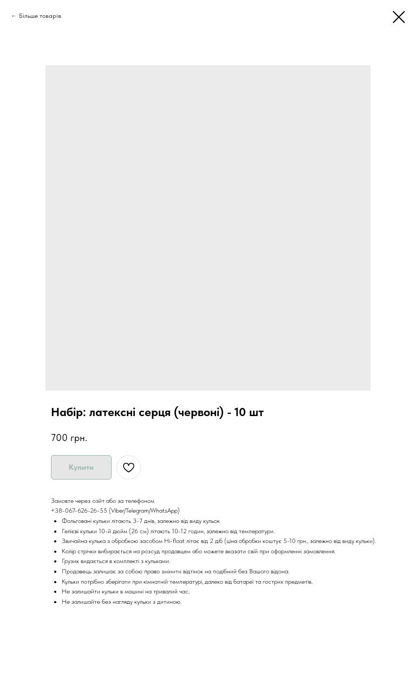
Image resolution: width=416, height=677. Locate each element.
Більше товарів (40, 16)
